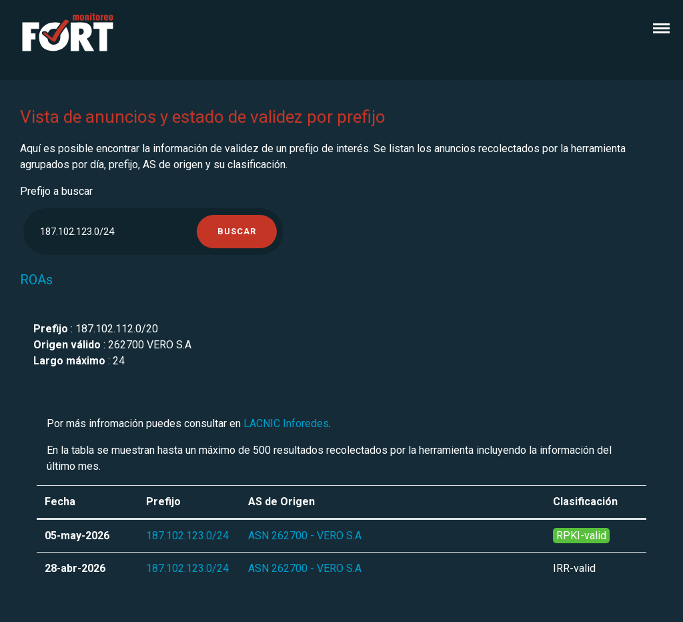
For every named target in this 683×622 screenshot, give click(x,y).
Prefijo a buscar (56, 191)
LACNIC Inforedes (286, 423)
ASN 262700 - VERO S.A (305, 535)
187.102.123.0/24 (187, 535)
